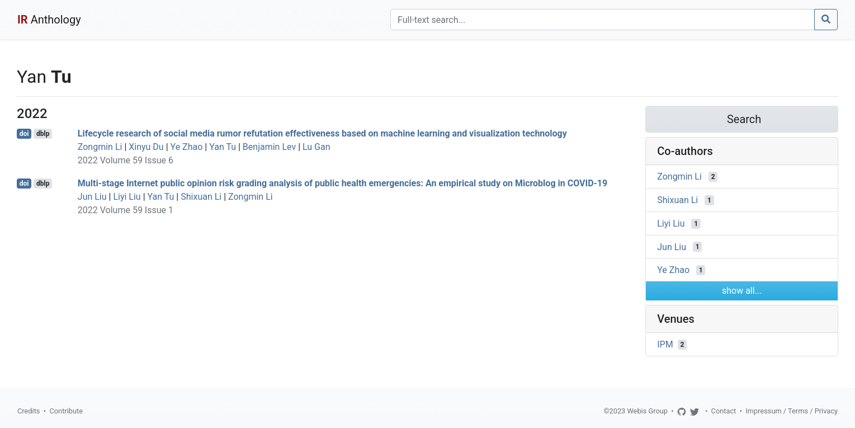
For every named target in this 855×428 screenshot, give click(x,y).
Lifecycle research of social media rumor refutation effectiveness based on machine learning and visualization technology (322, 133)
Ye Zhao (187, 147)
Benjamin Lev (269, 147)
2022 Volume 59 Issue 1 (125, 210)
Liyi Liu (126, 196)
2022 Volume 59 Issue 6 (125, 160)
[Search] (602, 19)
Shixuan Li (201, 196)
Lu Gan (316, 147)
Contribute (66, 411)
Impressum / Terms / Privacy (791, 411)
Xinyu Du (146, 147)
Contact (723, 411)
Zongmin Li (100, 147)
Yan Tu (222, 147)
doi (24, 134)
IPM (665, 344)
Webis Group (647, 411)
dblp (42, 134)
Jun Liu (92, 196)
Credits (28, 411)
